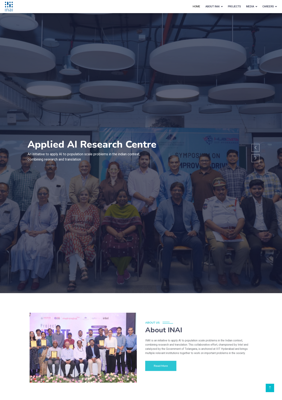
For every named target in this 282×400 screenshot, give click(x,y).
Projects (234, 6)
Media (250, 6)
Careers (268, 6)
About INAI (212, 6)
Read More (161, 376)
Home (196, 6)
